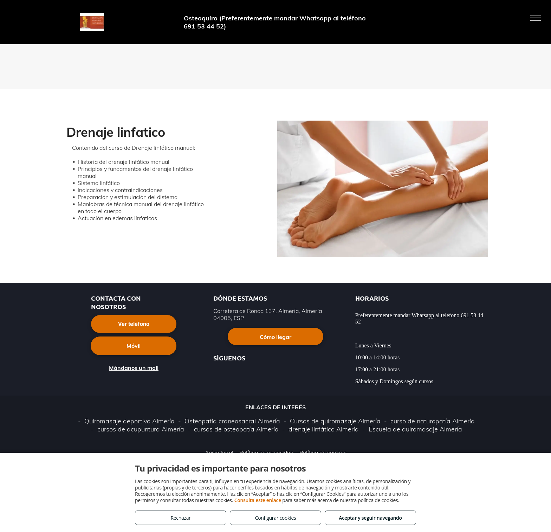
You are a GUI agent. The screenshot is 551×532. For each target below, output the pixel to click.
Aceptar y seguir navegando (370, 517)
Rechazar (180, 517)
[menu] (535, 18)
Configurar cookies (275, 517)
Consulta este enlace (257, 500)
